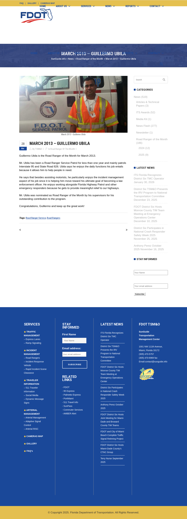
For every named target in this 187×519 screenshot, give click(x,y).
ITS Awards (143, 112)
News (137, 96)
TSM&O (38, 149)
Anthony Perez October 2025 (112, 406)
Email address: (143, 280)
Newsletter (142, 132)
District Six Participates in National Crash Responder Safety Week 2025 (149, 232)
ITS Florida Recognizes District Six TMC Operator (112, 336)
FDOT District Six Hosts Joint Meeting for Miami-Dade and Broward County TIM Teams (112, 420)
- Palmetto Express (71, 395)
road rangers (53, 218)
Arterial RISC (32, 429)
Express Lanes (33, 339)
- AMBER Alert (69, 413)
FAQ (22, 3)
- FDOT (66, 387)
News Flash (143, 125)
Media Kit (141, 119)
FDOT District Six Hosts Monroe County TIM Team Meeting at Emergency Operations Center (112, 374)
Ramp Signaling (33, 343)
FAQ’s (30, 451)
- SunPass (67, 406)
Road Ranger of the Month (62, 149)
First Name (141, 266)
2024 (141, 148)
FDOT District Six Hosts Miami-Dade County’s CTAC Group (112, 448)
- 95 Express (68, 391)
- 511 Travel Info (70, 402)
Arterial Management (36, 417)
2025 (141, 154)
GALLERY (31, 443)
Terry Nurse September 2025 (112, 460)
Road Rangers (33, 358)
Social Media (32, 395)
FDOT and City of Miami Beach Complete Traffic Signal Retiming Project (112, 435)
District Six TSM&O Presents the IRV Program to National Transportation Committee (151, 193)
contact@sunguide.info (156, 361)
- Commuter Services (72, 410)
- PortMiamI (68, 398)
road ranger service (36, 218)
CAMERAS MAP (34, 436)
